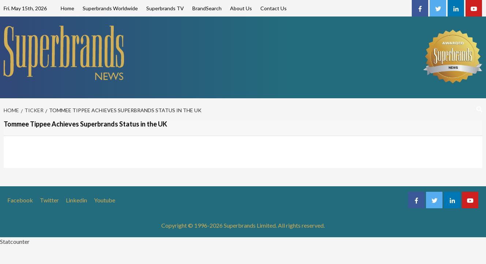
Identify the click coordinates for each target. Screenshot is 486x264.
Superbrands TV (165, 8)
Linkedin (76, 200)
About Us (241, 8)
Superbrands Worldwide (110, 8)
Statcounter (15, 241)
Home (67, 8)
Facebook (20, 200)
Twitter (49, 200)
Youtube (104, 200)
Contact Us (273, 8)
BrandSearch (207, 8)
